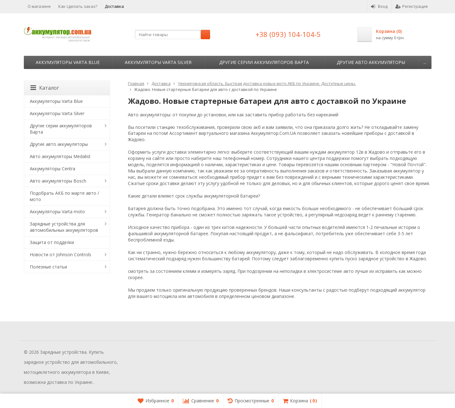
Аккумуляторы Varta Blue (68, 62)
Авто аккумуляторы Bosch (58, 181)
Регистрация (411, 6)
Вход (379, 6)
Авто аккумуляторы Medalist (60, 156)
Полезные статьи (48, 267)
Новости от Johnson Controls (60, 254)
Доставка (114, 6)
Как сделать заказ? (77, 6)
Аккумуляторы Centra (52, 169)
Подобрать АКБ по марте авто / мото (64, 196)
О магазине (39, 6)
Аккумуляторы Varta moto (57, 212)
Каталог (44, 87)
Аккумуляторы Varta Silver (158, 62)
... (424, 62)
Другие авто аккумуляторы (371, 62)
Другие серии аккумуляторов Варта (264, 62)
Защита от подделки (52, 242)
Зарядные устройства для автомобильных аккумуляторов (64, 227)
